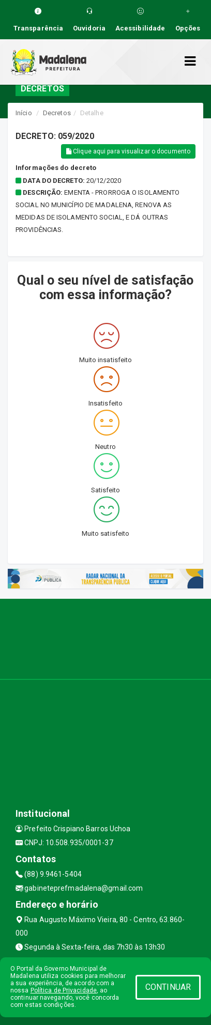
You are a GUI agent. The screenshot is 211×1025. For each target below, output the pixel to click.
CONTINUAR (168, 987)
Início (24, 113)
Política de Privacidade (64, 990)
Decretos (57, 113)
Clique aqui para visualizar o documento (128, 151)
